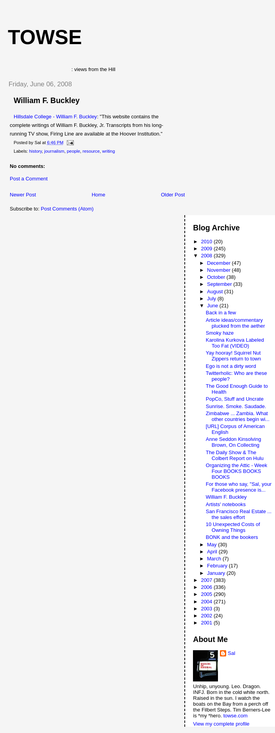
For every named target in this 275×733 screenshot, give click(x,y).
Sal (231, 653)
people (73, 151)
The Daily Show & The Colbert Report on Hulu (235, 455)
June (213, 306)
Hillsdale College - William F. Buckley (55, 116)
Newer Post (23, 195)
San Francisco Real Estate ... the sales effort (238, 514)
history (35, 151)
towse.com (235, 716)
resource (91, 151)
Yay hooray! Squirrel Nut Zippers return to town (233, 356)
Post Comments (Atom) (67, 209)
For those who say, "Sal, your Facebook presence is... (238, 487)
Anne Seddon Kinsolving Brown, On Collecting (233, 442)
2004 (207, 602)
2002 (207, 616)
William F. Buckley (47, 100)
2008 (207, 256)
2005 (207, 594)
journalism (54, 151)
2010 (207, 241)
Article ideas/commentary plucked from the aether (235, 323)
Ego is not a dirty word (231, 366)
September (220, 284)
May (212, 545)
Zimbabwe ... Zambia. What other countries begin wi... (238, 416)
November (219, 270)
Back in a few (221, 313)
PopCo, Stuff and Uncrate (235, 399)
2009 (207, 248)
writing (108, 151)
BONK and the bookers (232, 537)
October (217, 277)
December (219, 263)
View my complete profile (221, 724)
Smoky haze (220, 333)
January (217, 573)
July (212, 298)
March (215, 559)
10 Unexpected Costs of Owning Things (233, 527)
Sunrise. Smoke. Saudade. (236, 406)
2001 (207, 623)
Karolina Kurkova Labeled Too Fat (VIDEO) (235, 343)
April (213, 552)
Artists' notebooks (226, 504)
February (218, 566)
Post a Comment (29, 179)
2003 (207, 609)
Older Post (173, 195)
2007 (207, 580)
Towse (45, 37)
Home (98, 195)
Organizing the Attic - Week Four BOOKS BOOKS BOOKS (236, 471)
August (215, 291)
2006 (207, 587)
